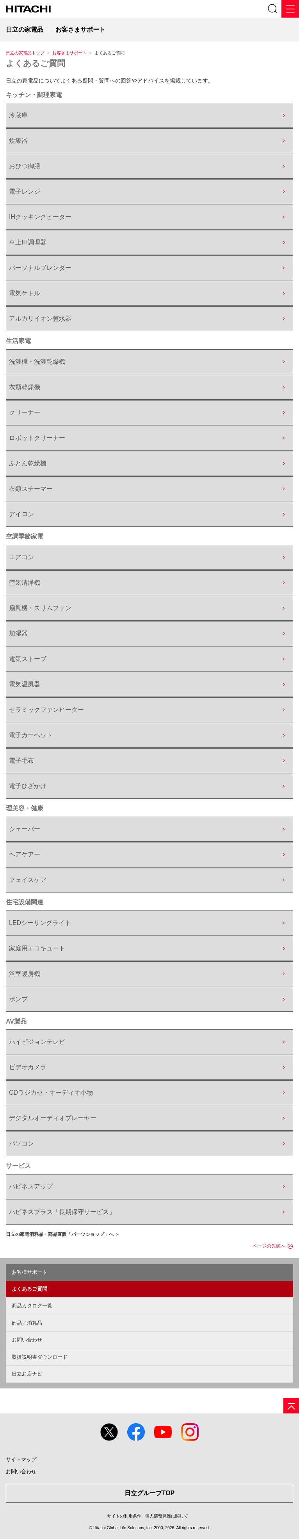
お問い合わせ (27, 1340)
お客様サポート (29, 1272)
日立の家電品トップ (25, 52)
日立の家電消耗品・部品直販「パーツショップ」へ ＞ (62, 1234)
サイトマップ (21, 1459)
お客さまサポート (69, 52)
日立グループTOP (150, 1493)
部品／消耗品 (27, 1323)
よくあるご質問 (35, 63)
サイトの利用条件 (124, 1516)
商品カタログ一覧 (32, 1306)
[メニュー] (290, 9)
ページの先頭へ (269, 1246)
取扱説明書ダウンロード (40, 1357)
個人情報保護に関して (166, 1516)
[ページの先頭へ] (291, 1405)
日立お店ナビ (27, 1374)
